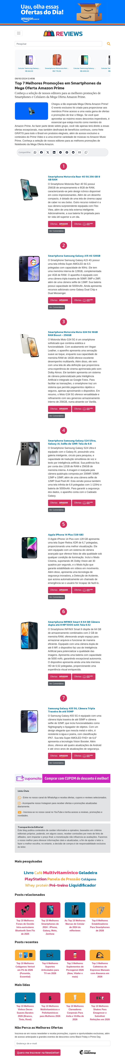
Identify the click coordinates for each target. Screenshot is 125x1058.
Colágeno (88, 879)
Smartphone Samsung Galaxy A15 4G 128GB (74, 256)
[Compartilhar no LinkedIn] (54, 152)
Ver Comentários (56, 231)
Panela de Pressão (63, 879)
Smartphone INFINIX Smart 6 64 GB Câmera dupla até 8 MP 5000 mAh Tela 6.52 (74, 623)
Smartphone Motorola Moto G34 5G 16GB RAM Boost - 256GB (73, 333)
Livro (29, 873)
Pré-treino (58, 885)
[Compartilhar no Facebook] (41, 152)
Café (38, 873)
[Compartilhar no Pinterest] (66, 152)
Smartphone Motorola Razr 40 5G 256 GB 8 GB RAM (74, 178)
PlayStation (36, 879)
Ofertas (59, 224)
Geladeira (88, 873)
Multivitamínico (60, 872)
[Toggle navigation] (19, 33)
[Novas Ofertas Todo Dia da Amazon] (62, 12)
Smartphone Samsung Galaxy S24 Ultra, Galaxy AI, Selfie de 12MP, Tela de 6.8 (72, 442)
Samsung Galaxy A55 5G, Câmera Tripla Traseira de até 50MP (71, 709)
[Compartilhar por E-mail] (79, 152)
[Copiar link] (86, 152)
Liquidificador (82, 885)
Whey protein (37, 885)
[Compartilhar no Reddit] (73, 152)
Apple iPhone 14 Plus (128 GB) (65, 534)
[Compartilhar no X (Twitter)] (47, 152)
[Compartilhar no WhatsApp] (35, 152)
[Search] (58, 43)
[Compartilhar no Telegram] (60, 152)
